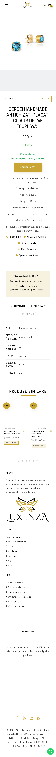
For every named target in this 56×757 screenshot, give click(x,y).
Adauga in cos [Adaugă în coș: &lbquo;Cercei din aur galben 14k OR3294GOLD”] (38, 445)
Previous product (42, 98)
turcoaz (39, 289)
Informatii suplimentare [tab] (28, 306)
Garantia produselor (16, 592)
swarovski (24, 355)
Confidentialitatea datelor (18, 596)
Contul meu (11, 551)
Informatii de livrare (15, 587)
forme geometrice (27, 328)
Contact (10, 565)
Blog (8, 560)
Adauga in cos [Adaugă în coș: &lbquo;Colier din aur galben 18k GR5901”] (11, 442)
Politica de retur (14, 601)
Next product (48, 98)
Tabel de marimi (14, 536)
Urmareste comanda (16, 541)
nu (20, 373)
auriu (28, 286)
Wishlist (10, 546)
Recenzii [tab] (28, 314)
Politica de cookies (15, 606)
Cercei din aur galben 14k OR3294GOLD (38, 433)
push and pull (28, 289)
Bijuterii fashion (28, 280)
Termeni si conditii (15, 582)
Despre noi (11, 555)
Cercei (40, 280)
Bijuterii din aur (11, 428)
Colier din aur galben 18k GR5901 (12, 432)
